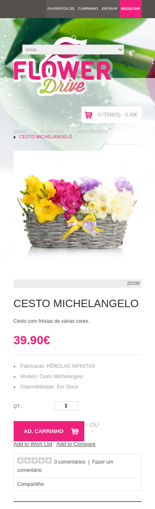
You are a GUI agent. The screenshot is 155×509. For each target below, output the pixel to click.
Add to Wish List (33, 444)
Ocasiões (52, 131)
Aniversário (92, 131)
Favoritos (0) (61, 9)
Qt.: (18, 406)
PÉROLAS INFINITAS (71, 366)
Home (20, 131)
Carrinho (88, 9)
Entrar (109, 9)
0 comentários (69, 462)
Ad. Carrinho (44, 431)
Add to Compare (75, 444)
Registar (130, 9)
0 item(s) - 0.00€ (117, 115)
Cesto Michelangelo (45, 136)
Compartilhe (30, 484)
